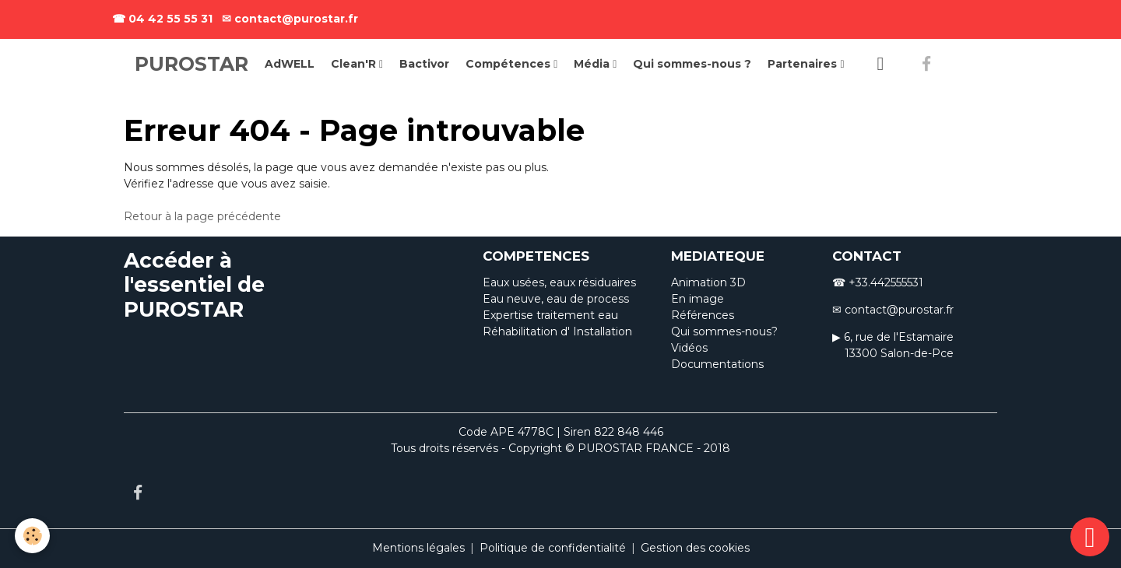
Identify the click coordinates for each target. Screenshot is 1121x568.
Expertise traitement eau (550, 315)
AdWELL (290, 64)
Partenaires (804, 64)
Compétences (509, 64)
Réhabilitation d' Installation (557, 331)
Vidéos (689, 348)
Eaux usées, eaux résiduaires (559, 282)
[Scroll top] (1089, 536)
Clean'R (355, 64)
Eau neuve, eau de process (556, 299)
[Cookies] (33, 535)
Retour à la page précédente (202, 216)
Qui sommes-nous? (724, 331)
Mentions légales (418, 548)
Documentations (717, 364)
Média (593, 64)
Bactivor (424, 64)
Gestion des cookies (695, 548)
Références (702, 315)
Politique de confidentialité (553, 548)
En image (697, 299)
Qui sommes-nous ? (692, 64)
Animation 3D (708, 282)
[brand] (191, 64)
